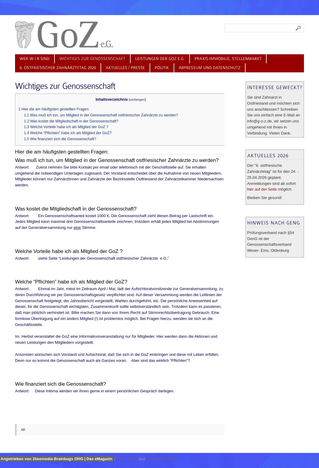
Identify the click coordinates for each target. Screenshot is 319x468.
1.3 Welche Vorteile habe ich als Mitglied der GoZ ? (66, 127)
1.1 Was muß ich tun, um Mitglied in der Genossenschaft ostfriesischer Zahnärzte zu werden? (101, 115)
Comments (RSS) (161, 459)
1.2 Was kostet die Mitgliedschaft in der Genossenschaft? (71, 121)
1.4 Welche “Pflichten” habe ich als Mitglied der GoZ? (68, 133)
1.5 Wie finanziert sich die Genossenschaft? (60, 139)
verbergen (137, 99)
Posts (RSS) (127, 459)
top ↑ (315, 458)
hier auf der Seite (262, 189)
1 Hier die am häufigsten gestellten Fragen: (53, 109)
